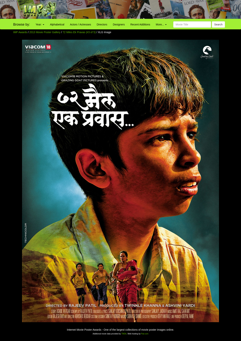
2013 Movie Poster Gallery (44, 32)
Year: (40, 24)
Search (218, 24)
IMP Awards (20, 32)
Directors (102, 24)
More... (161, 24)
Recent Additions (140, 24)
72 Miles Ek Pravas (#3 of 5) (79, 32)
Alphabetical (57, 24)
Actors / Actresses (80, 24)
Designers (119, 24)
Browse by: (21, 24)
